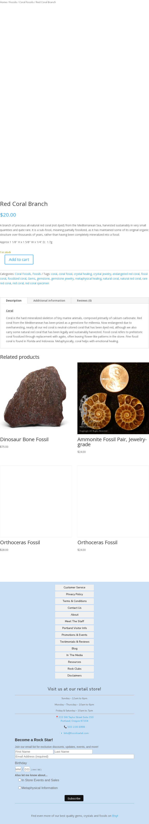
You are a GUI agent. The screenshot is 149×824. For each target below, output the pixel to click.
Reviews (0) (84, 300)
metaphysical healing (88, 278)
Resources (74, 662)
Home (3, 2)
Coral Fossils (26, 2)
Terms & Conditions (74, 601)
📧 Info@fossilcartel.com (74, 733)
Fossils (13, 2)
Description (14, 300)
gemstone (43, 278)
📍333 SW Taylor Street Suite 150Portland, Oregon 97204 (74, 719)
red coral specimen (37, 283)
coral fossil (65, 274)
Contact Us (74, 608)
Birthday (21, 763)
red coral (18, 283)
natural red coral (130, 278)
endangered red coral (126, 274)
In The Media (75, 655)
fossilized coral (17, 278)
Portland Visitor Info (74, 628)
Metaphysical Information (40, 788)
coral (54, 274)
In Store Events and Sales (40, 780)
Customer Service (74, 587)
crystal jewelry (102, 274)
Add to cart (19, 259)
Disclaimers (75, 675)
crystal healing (83, 274)
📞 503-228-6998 (74, 727)
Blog (74, 648)
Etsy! (115, 816)
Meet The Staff (74, 621)
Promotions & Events (74, 635)
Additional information (49, 300)
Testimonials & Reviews (74, 642)
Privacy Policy (74, 594)
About (74, 615)
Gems (31, 278)
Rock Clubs (74, 669)
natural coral (111, 278)
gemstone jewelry (62, 278)
